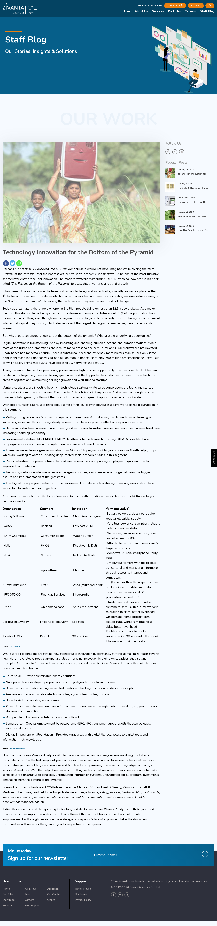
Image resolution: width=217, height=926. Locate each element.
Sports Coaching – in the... (192, 216)
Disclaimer (81, 911)
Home (126, 11)
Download (175, 5)
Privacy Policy (83, 916)
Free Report (32, 922)
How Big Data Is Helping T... (193, 230)
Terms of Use (83, 905)
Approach (53, 905)
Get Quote (53, 911)
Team (28, 911)
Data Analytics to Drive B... (192, 202)
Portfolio (174, 11)
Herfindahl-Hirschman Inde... (193, 188)
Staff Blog (207, 11)
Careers (190, 11)
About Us (141, 11)
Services (158, 11)
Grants (51, 916)
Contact (195, 5)
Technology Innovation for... (192, 173)
